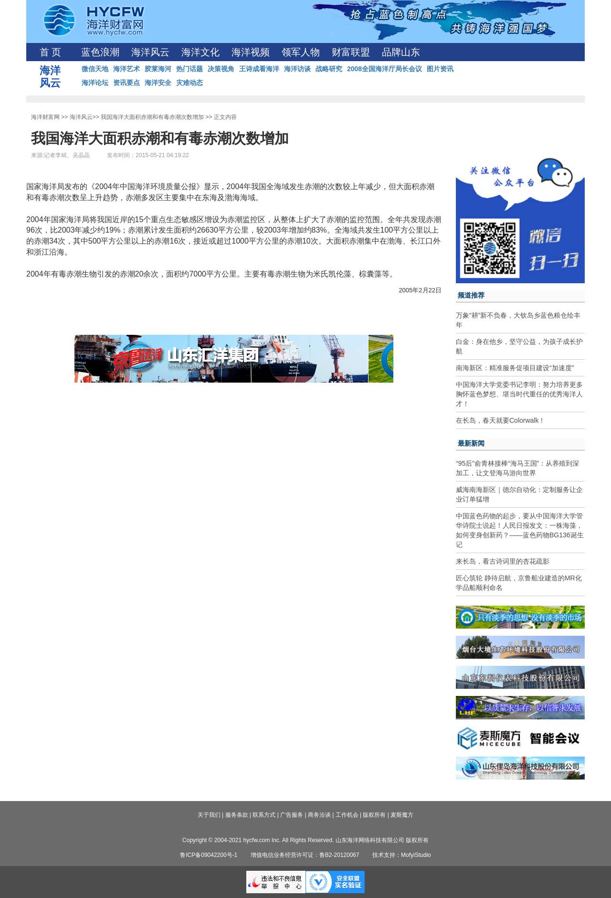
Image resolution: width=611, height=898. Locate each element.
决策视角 (221, 69)
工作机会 (347, 815)
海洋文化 (200, 52)
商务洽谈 (319, 815)
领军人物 (301, 52)
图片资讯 (440, 69)
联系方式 (264, 815)
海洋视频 (251, 52)
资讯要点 (126, 82)
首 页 (50, 52)
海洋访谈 (297, 69)
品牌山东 (401, 52)
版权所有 (374, 815)
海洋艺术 (126, 69)
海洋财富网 (45, 117)
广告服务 (291, 815)
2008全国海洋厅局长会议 (384, 69)
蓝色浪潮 (100, 52)
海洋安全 (158, 82)
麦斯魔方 (401, 815)
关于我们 (209, 815)
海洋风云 (150, 52)
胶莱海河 (158, 69)
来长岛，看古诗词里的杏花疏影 (502, 561)
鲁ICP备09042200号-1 (208, 855)
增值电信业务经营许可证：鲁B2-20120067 (305, 855)
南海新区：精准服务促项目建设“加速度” (515, 368)
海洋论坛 (95, 82)
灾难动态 (189, 82)
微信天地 (95, 69)
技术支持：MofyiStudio (401, 855)
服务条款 (236, 815)
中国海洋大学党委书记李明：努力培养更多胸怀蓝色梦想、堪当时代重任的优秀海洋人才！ (519, 394)
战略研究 (329, 69)
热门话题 (189, 69)
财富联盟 (351, 52)
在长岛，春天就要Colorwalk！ (500, 420)
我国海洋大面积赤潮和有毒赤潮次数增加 (152, 117)
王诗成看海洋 (259, 69)
